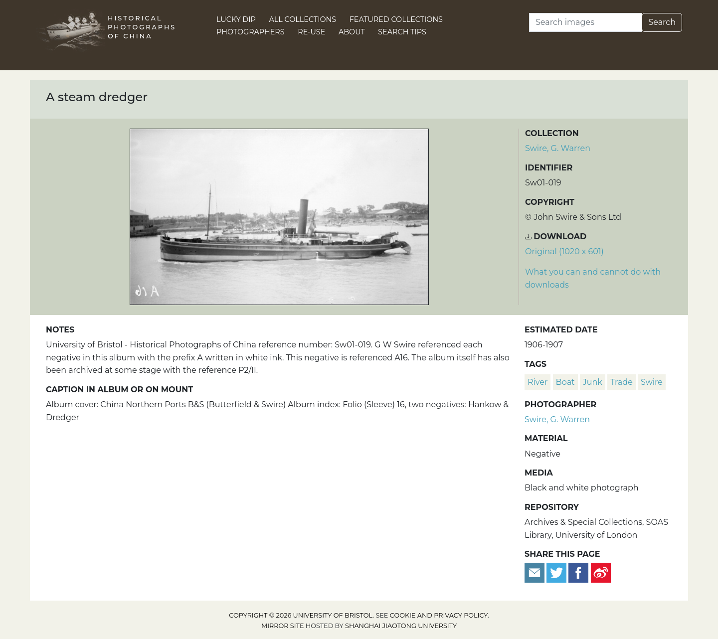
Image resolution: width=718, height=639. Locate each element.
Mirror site (282, 626)
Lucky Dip (236, 19)
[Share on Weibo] (601, 572)
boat (565, 382)
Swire (652, 382)
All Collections (303, 19)
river (537, 382)
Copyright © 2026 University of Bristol (300, 615)
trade (621, 382)
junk (592, 382)
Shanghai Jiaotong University (401, 626)
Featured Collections (396, 19)
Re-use (311, 31)
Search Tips (402, 31)
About (352, 31)
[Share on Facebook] (578, 572)
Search (662, 22)
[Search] (585, 22)
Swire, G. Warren (557, 148)
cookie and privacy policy (439, 615)
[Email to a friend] (535, 572)
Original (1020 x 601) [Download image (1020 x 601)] (564, 251)
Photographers (250, 31)
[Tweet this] (557, 572)
